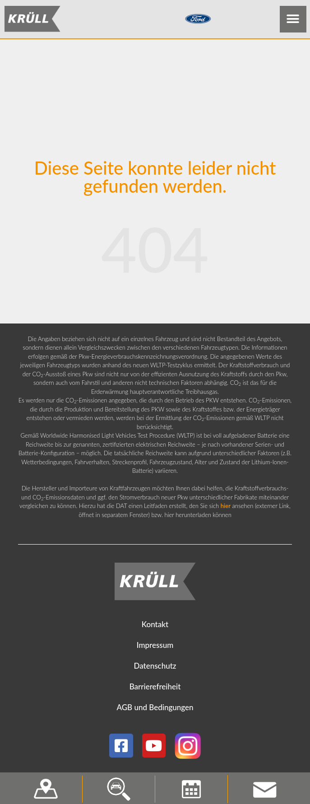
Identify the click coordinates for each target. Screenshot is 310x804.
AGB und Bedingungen (154, 707)
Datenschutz (155, 665)
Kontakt (155, 624)
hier (226, 505)
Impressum (155, 645)
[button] (293, 19)
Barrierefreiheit (155, 686)
